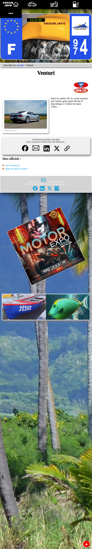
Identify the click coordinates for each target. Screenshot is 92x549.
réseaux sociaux (58, 184)
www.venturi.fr (12, 165)
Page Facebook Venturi (16, 168)
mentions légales (56, 182)
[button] (25, 152)
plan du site (33, 182)
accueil (20, 65)
